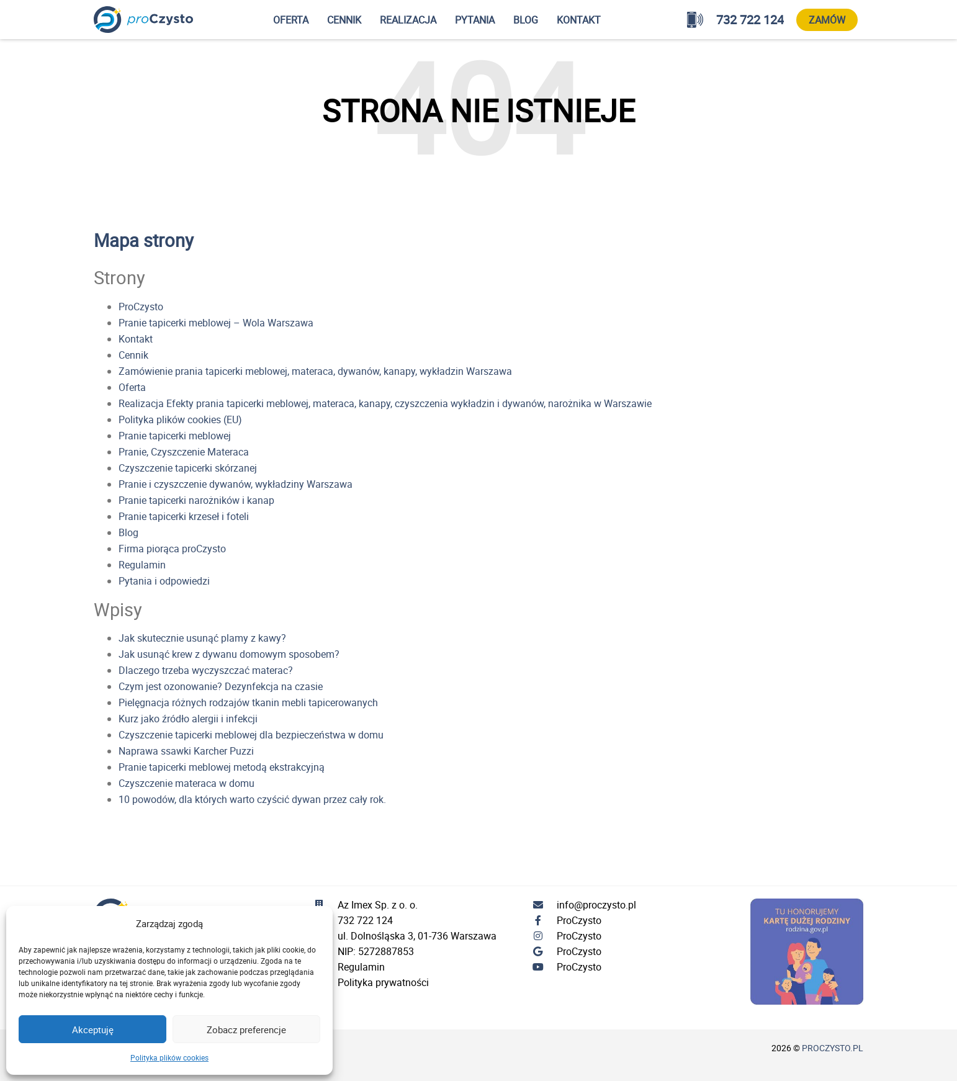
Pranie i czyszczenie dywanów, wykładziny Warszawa (236, 484)
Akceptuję (93, 1029)
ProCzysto (141, 306)
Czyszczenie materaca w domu (186, 783)
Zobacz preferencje (246, 1029)
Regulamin (142, 565)
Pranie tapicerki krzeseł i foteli (184, 516)
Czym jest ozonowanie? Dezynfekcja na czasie (221, 686)
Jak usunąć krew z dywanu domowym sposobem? (229, 654)
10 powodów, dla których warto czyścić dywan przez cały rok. (252, 799)
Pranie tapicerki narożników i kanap (196, 500)
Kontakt (579, 20)
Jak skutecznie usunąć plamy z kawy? (202, 638)
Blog (525, 20)
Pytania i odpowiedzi (164, 581)
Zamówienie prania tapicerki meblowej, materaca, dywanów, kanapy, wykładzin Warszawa (315, 371)
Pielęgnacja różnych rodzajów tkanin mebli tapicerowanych (248, 702)
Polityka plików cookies (169, 1057)
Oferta (290, 20)
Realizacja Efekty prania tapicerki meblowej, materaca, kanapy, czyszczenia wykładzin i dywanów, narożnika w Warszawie (385, 403)
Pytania (475, 20)
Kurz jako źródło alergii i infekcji (188, 718)
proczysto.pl (832, 1048)
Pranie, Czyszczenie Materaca (184, 452)
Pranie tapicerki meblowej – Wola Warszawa (216, 323)
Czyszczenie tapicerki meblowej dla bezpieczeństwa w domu (251, 735)
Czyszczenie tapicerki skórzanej (188, 468)
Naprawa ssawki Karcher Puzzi (186, 751)
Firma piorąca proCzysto (172, 548)
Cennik (344, 20)
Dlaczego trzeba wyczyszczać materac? (206, 670)
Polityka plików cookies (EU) (180, 419)
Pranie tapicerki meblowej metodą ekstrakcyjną (222, 767)
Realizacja (408, 20)
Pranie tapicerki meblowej (175, 435)
